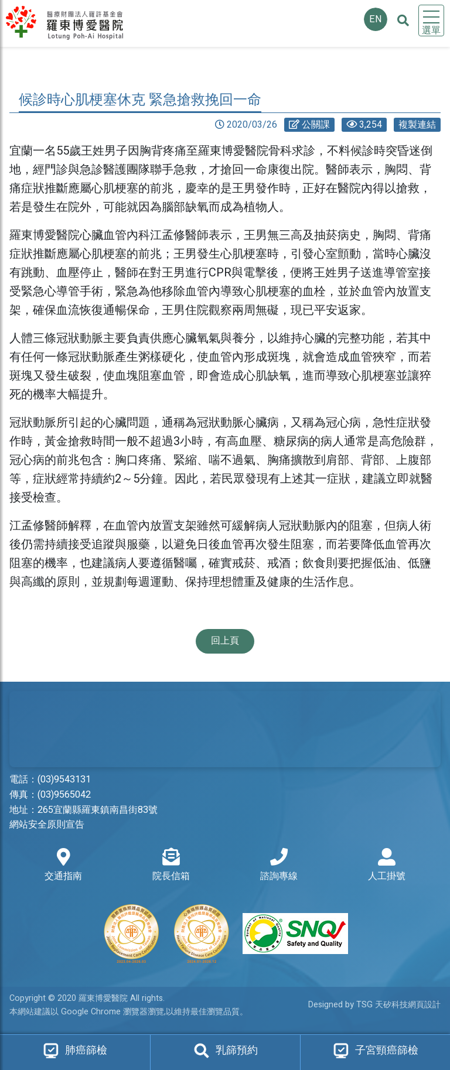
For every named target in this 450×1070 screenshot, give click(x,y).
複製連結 (417, 125)
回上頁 (225, 641)
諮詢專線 (279, 865)
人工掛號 (386, 865)
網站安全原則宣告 (46, 825)
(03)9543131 (64, 779)
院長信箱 (171, 865)
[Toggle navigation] (431, 20)
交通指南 (63, 865)
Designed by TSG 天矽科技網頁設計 (374, 1005)
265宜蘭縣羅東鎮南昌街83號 (98, 810)
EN (375, 19)
